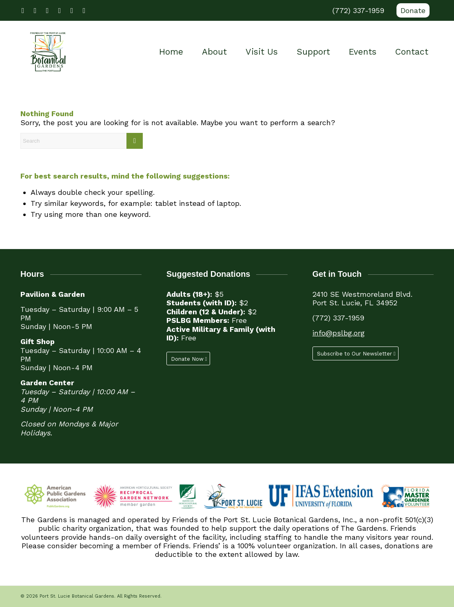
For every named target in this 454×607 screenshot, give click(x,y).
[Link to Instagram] (59, 10)
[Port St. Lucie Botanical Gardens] (47, 51)
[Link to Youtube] (47, 10)
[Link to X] (35, 10)
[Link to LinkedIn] (72, 10)
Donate (413, 10)
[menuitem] (411, 11)
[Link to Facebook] (23, 10)
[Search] (81, 141)
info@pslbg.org (338, 333)
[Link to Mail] (84, 10)
